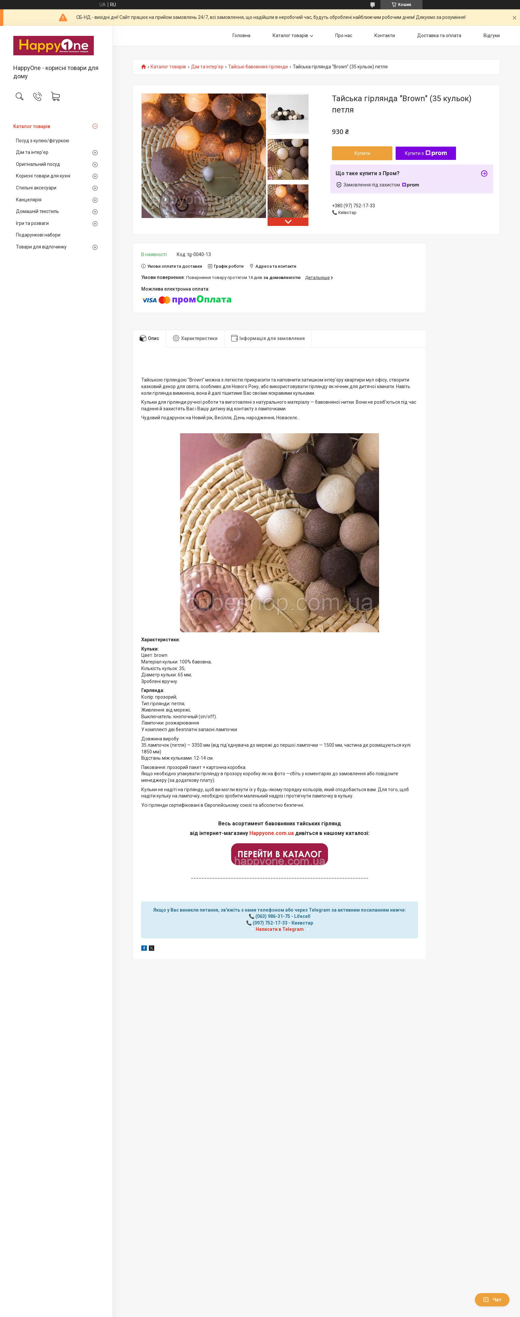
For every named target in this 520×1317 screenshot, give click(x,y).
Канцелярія (28, 199)
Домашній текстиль (37, 211)
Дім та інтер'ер (32, 152)
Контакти (384, 35)
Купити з (426, 153)
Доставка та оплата (439, 35)
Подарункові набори (38, 235)
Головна (241, 35)
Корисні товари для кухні (43, 175)
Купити (362, 153)
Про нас (343, 35)
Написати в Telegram (280, 929)
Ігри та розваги (32, 223)
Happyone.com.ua (271, 833)
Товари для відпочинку (41, 246)
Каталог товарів (31, 126)
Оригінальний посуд (38, 164)
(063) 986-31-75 (272, 916)
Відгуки (492, 35)
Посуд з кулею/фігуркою (42, 140)
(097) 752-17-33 (270, 923)
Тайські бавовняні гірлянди (258, 66)
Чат (492, 1300)
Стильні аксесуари (36, 187)
